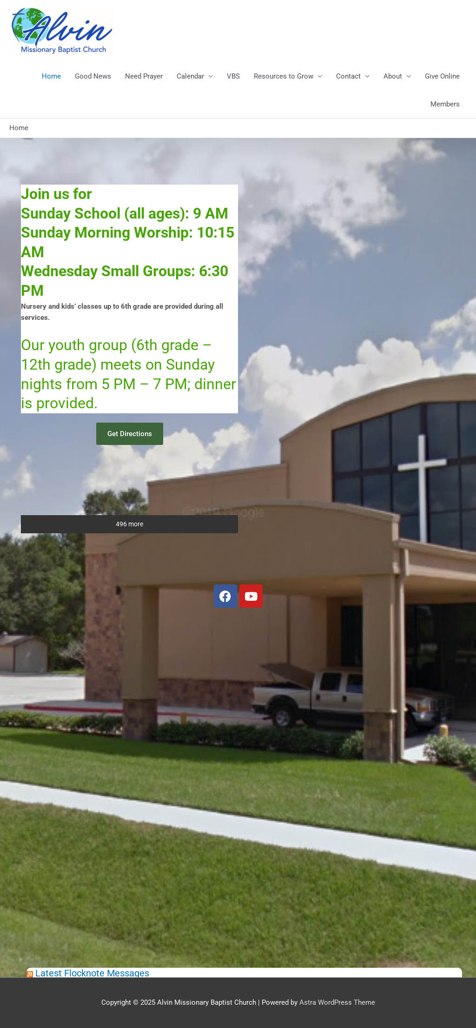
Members (445, 104)
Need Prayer (144, 76)
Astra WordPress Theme (337, 1002)
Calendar (190, 76)
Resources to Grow (283, 76)
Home (51, 76)
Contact (348, 76)
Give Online (442, 76)
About (392, 76)
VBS (233, 76)
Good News (93, 76)
